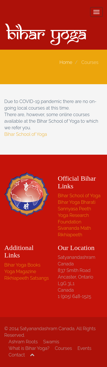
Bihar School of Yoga (25, 134)
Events (84, 348)
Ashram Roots (23, 341)
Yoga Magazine (20, 271)
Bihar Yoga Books (22, 265)
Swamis (51, 341)
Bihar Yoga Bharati (77, 202)
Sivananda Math (74, 228)
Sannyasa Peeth (74, 208)
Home (65, 62)
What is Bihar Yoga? (29, 348)
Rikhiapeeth (70, 234)
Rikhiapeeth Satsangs (26, 278)
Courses (63, 348)
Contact (17, 355)
